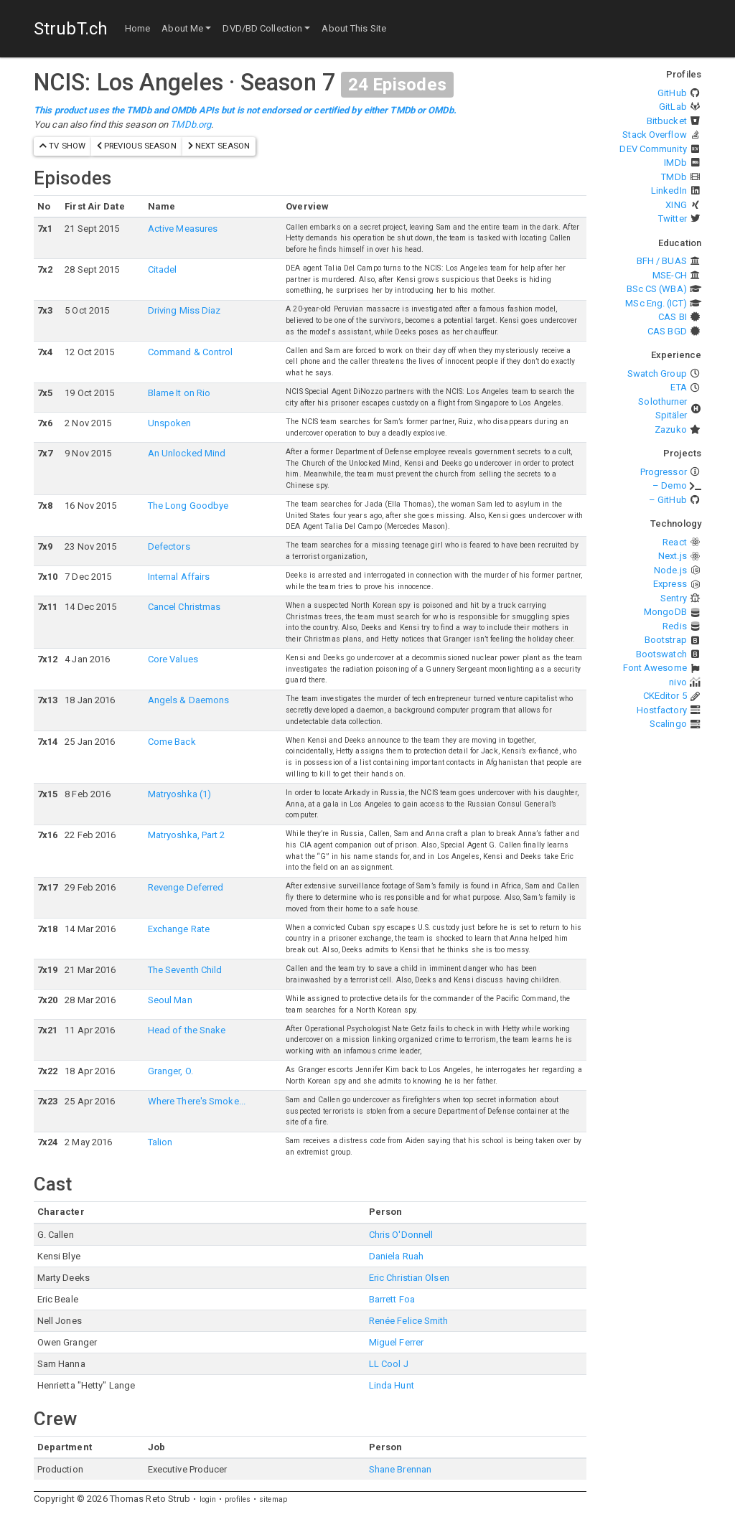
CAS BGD (667, 331)
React (675, 542)
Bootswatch (661, 654)
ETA (678, 387)
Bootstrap (666, 639)
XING (675, 204)
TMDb (673, 177)
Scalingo (668, 723)
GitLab (673, 106)
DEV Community (652, 149)
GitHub (672, 93)
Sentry (673, 598)
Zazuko (671, 429)
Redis (675, 626)
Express (670, 583)
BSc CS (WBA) (657, 288)
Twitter (672, 218)
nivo (677, 682)
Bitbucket (667, 121)
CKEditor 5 (665, 695)
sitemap (273, 1499)
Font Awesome (655, 667)
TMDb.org (190, 124)
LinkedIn (669, 190)
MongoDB (665, 611)
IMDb (675, 162)
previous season (137, 146)
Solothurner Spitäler (662, 408)
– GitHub (668, 499)
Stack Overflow (654, 134)
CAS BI (672, 316)
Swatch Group (657, 373)
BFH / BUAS (662, 260)
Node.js (670, 570)
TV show (62, 146)
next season (219, 146)
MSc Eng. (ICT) (655, 303)
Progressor (663, 471)
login (208, 1499)
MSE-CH (669, 275)
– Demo (669, 485)
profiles (238, 1499)
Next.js (672, 555)
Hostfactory (662, 710)
